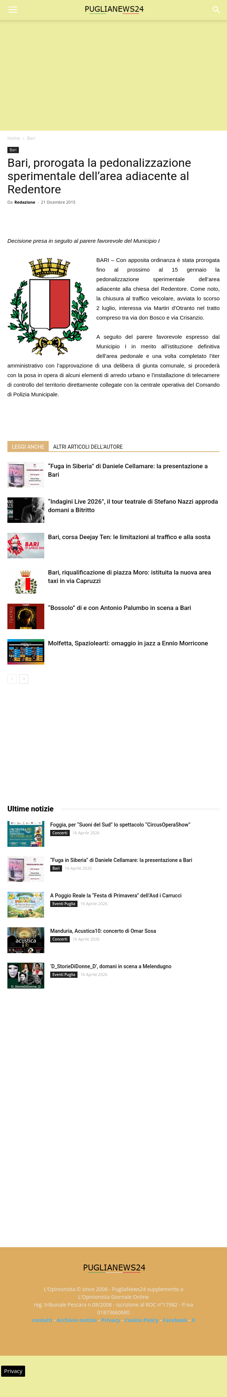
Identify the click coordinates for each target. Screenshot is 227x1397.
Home (13, 138)
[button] (216, 10)
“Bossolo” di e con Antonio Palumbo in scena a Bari (119, 607)
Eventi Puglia (63, 903)
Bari (31, 138)
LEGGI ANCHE (28, 447)
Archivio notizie (77, 1320)
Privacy (110, 1320)
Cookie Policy (141, 1320)
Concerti (60, 832)
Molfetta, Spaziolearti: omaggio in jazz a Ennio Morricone (128, 643)
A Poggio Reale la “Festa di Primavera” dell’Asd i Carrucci (116, 895)
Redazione (24, 202)
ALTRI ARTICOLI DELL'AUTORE (88, 447)
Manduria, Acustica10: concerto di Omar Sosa (103, 931)
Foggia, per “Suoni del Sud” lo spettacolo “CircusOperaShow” (120, 825)
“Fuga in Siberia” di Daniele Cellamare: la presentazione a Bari (121, 860)
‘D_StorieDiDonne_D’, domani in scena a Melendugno (110, 966)
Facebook (175, 1320)
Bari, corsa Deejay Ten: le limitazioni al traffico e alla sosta (129, 537)
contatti (42, 1320)
